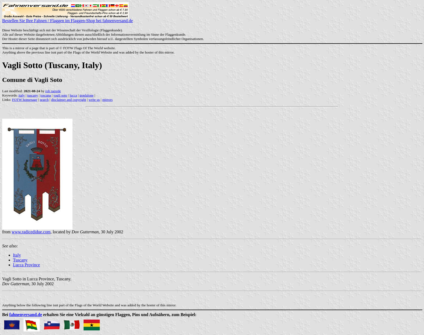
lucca (73, 95)
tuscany (32, 95)
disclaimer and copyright (68, 100)
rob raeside (53, 91)
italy (21, 95)
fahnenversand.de (25, 314)
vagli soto (60, 95)
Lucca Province (26, 265)
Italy (17, 255)
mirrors (107, 100)
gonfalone (87, 95)
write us (94, 100)
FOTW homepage (24, 100)
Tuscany (20, 260)
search (44, 100)
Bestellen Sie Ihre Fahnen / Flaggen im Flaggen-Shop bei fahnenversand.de (67, 19)
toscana (45, 95)
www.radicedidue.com (31, 232)
